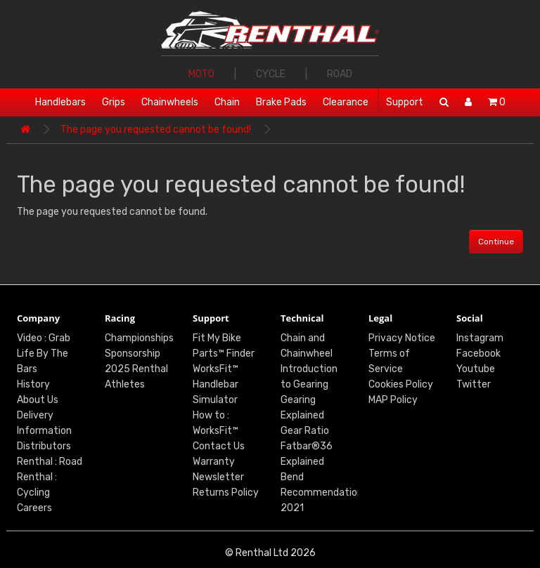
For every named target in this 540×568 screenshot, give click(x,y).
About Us (37, 400)
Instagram (479, 338)
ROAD (339, 74)
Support (404, 102)
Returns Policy (226, 492)
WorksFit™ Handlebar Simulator (215, 384)
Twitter (473, 384)
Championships (139, 338)
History (33, 384)
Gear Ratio (305, 431)
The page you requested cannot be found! (155, 130)
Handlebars (60, 102)
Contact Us (219, 446)
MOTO (201, 74)
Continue (496, 241)
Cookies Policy (400, 384)
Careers (34, 508)
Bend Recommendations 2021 (324, 492)
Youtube (475, 369)
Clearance (345, 102)
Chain (227, 102)
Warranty (214, 462)
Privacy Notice (401, 338)
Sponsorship (132, 353)
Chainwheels (169, 102)
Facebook (478, 353)
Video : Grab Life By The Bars (43, 353)
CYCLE (270, 74)
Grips (113, 102)
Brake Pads (281, 102)
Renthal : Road (49, 462)
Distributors (44, 446)
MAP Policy (393, 400)
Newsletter (218, 477)
